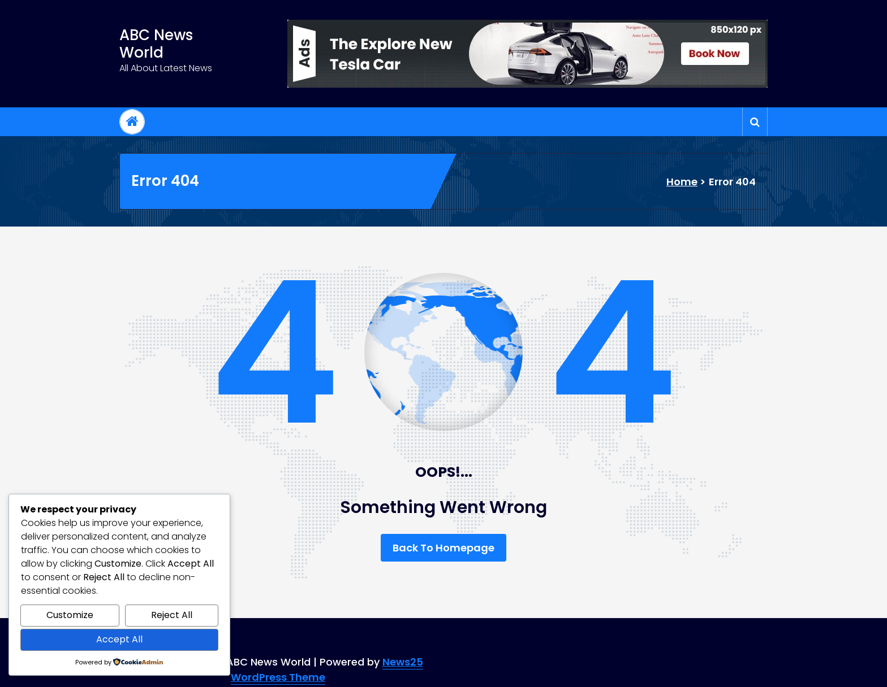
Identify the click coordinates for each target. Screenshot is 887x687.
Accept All (119, 639)
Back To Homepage (443, 548)
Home (681, 182)
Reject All (171, 614)
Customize (69, 614)
